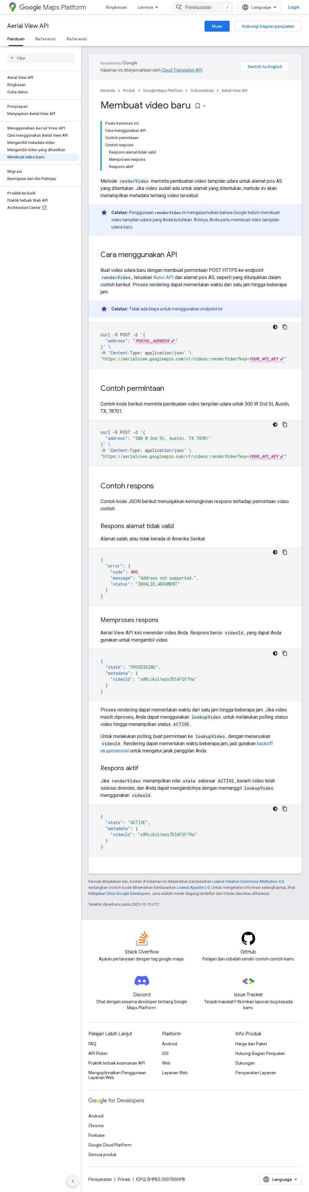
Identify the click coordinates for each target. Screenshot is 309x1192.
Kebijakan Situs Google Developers (119, 893)
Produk (129, 90)
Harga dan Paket (251, 1043)
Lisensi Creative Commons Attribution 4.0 (248, 881)
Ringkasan (116, 7)
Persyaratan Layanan (255, 1072)
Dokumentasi (202, 90)
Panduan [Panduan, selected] (15, 39)
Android (169, 1043)
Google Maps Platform (163, 90)
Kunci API (163, 277)
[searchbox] (40, 58)
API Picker (98, 1053)
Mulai (217, 26)
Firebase (96, 1135)
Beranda (107, 90)
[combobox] (203, 7)
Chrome (96, 1125)
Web (166, 1063)
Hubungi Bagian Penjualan (260, 1053)
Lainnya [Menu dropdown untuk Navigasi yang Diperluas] (145, 7)
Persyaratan (100, 1179)
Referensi (45, 39)
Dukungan (245, 1063)
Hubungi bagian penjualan (268, 26)
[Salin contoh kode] (285, 327)
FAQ (92, 1043)
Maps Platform (52, 7)
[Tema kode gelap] (275, 327)
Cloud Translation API (181, 70)
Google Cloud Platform (110, 1145)
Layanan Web (175, 1072)
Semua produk (102, 1154)
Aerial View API (28, 26)
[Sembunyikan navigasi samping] (73, 1181)
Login (293, 7)
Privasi (124, 1179)
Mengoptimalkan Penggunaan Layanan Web (117, 1075)
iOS (165, 1053)
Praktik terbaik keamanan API (116, 1063)
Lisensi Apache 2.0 (193, 887)
